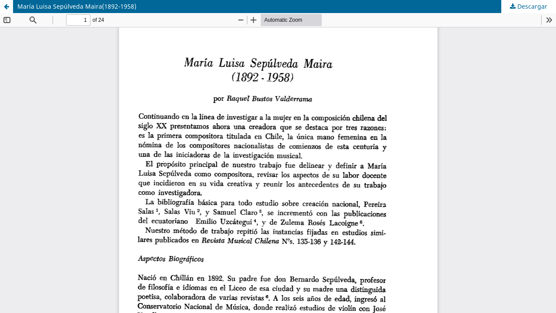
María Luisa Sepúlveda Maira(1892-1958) (76, 6)
